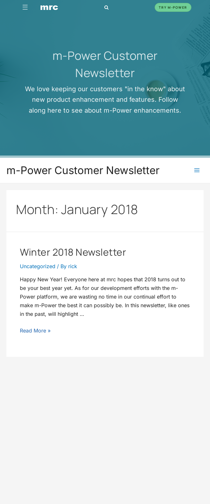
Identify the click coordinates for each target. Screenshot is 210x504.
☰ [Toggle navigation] (25, 7)
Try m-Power (173, 7)
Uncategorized (37, 266)
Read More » (35, 331)
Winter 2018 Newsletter (73, 252)
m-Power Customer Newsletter (82, 170)
